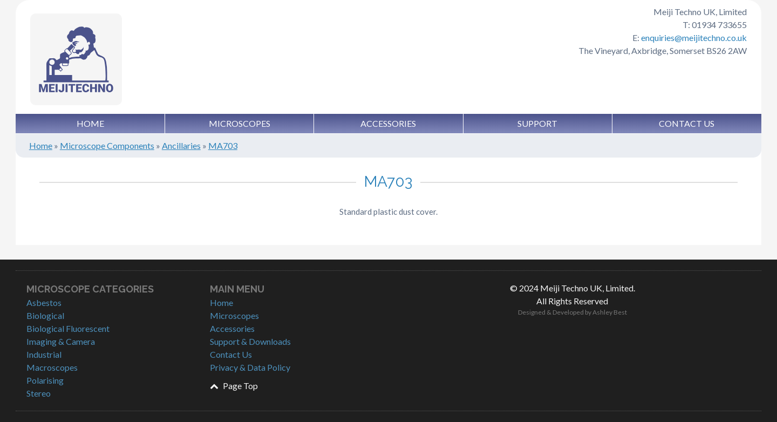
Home (90, 123)
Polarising (45, 380)
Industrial (44, 354)
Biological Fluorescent (68, 328)
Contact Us (686, 123)
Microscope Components (107, 145)
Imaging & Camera (60, 341)
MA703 (222, 145)
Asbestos (44, 302)
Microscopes (239, 123)
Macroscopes (52, 367)
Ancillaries (181, 145)
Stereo (38, 393)
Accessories (388, 123)
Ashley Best (609, 312)
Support (537, 123)
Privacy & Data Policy (250, 367)
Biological (45, 315)
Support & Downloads (250, 341)
